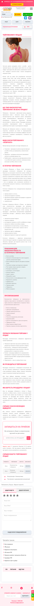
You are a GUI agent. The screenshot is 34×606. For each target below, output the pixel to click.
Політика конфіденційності (17, 602)
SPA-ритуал (7, 547)
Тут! (26, 27)
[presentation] (16, 525)
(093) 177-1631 (28, 14)
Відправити (25, 596)
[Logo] (9, 9)
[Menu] (31, 8)
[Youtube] (32, 587)
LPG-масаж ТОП (8, 552)
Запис (17, 14)
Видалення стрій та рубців (11, 560)
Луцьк (3, 14)
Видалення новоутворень (11, 549)
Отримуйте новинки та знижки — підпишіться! (17, 593)
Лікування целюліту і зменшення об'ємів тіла (15, 555)
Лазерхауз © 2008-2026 (17, 601)
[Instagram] (11, 587)
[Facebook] (1, 587)
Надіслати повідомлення (17, 532)
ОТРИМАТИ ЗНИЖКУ (17, 4)
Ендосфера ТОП (8, 558)
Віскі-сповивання (9, 544)
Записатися (28, 466)
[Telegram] (21, 589)
